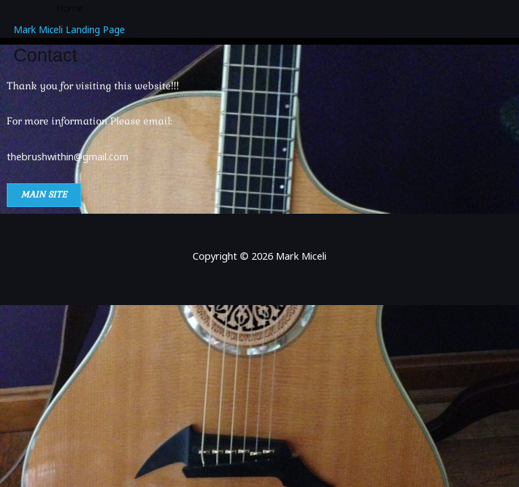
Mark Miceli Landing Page (69, 29)
